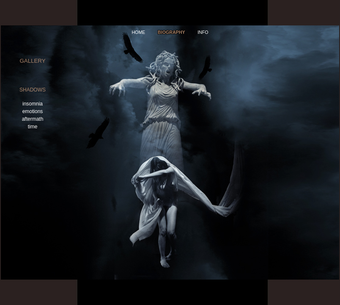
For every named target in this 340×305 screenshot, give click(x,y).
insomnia (32, 104)
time (33, 127)
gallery (32, 61)
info (202, 32)
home (138, 32)
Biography (171, 32)
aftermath (33, 119)
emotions (32, 111)
